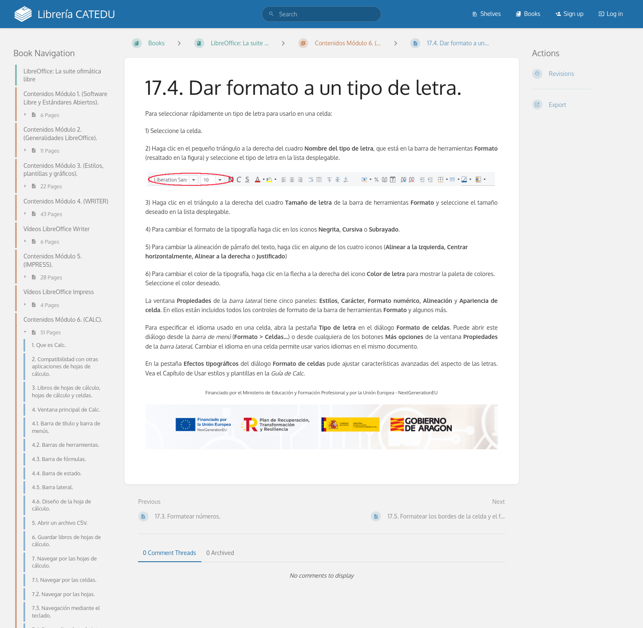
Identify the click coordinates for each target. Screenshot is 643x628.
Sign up (569, 13)
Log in (611, 13)
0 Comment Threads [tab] (169, 552)
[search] (321, 14)
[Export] (581, 104)
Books (527, 13)
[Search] (271, 14)
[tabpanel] (321, 575)
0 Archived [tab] (220, 552)
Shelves (486, 13)
